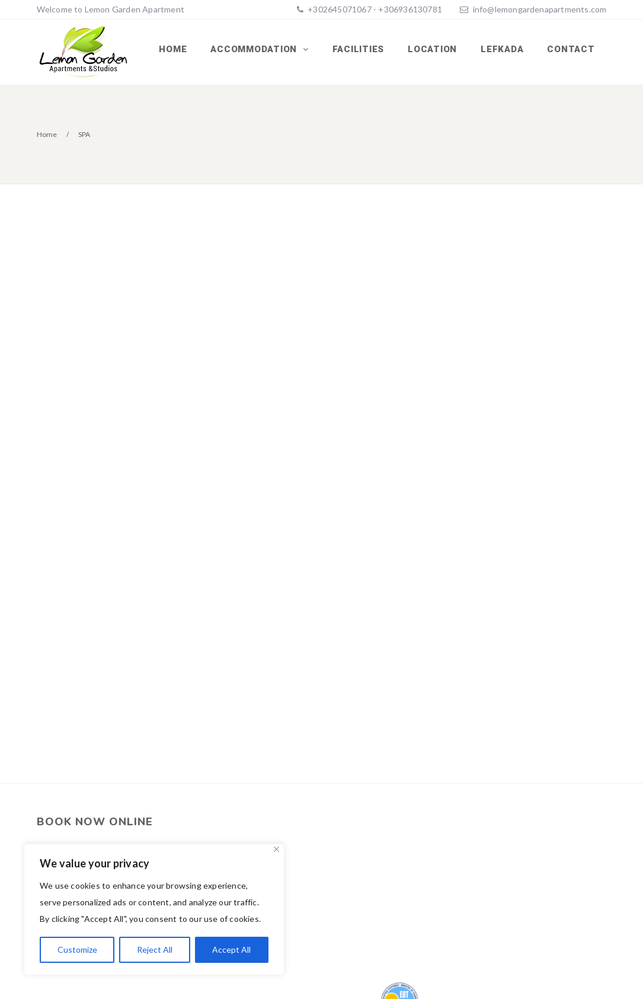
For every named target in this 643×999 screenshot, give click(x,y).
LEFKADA (502, 49)
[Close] (276, 849)
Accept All (231, 949)
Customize (77, 949)
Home (173, 49)
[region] (154, 909)
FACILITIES (358, 49)
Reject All (154, 949)
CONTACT (570, 49)
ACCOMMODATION (255, 49)
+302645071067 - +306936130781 (374, 9)
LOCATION (432, 49)
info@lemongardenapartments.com (540, 9)
